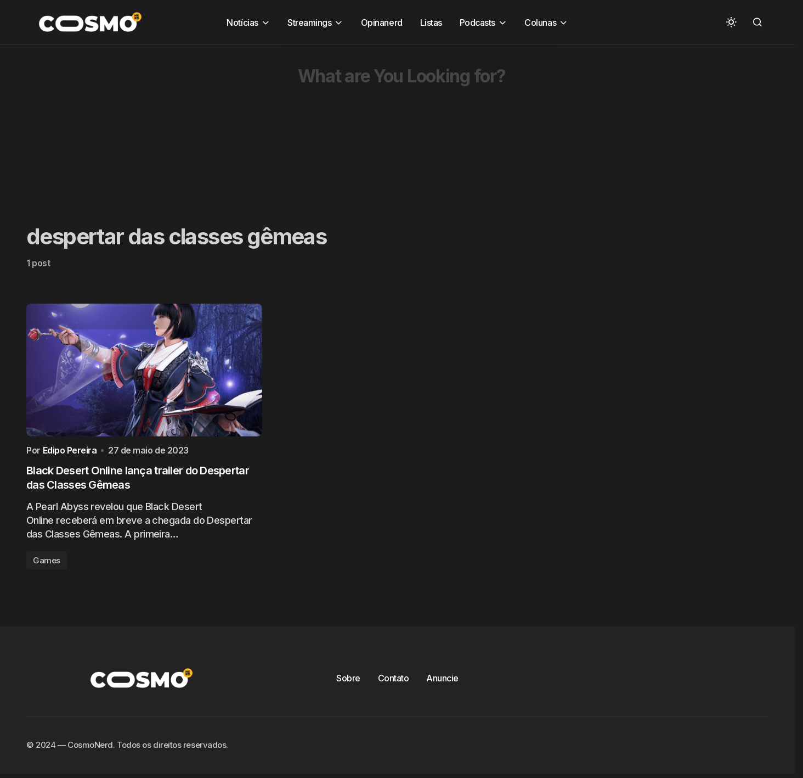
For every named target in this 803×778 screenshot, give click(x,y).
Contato (393, 680)
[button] (731, 22)
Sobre (348, 680)
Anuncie (442, 680)
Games (46, 563)
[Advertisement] (329, 121)
